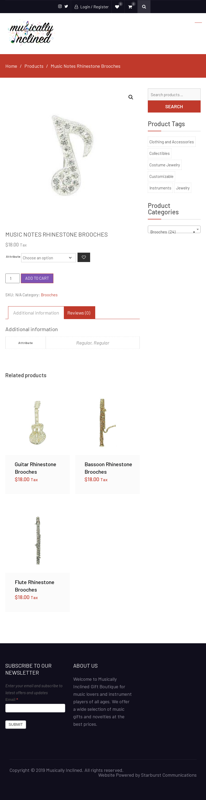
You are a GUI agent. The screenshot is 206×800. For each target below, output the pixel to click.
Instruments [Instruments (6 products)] (160, 187)
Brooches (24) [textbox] (172, 231)
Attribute (13, 256)
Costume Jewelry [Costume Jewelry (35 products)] (164, 164)
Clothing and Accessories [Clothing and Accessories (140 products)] (171, 141)
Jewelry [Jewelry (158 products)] (183, 187)
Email (11, 699)
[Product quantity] (12, 278)
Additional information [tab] (36, 313)
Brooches (49, 294)
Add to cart (37, 278)
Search (174, 106)
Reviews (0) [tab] (78, 313)
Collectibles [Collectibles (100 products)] (159, 153)
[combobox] (174, 229)
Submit (16, 724)
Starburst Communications (169, 775)
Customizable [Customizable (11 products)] (161, 176)
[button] (131, 97)
